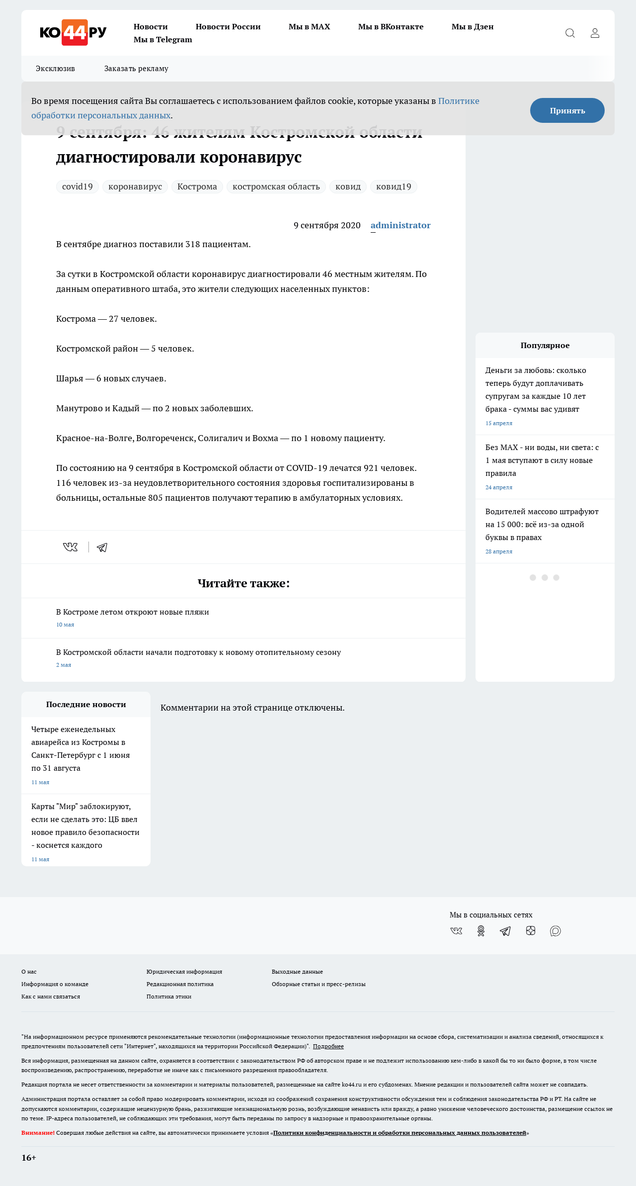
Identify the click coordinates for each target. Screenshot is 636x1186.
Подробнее (328, 1046)
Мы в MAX (309, 26)
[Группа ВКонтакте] (456, 931)
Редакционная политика (180, 984)
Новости (151, 26)
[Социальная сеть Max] (555, 931)
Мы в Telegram (163, 39)
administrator (401, 225)
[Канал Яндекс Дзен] (530, 931)
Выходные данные (297, 971)
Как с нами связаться (50, 996)
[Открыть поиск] (570, 33)
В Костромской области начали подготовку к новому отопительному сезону (243, 659)
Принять (567, 110)
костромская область (276, 186)
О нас (29, 971)
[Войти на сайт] (595, 33)
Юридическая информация (184, 971)
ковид (348, 186)
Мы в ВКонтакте (391, 26)
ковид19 (393, 186)
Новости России (228, 26)
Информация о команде (54, 984)
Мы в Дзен (473, 26)
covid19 (77, 186)
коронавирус (135, 186)
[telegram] (105, 547)
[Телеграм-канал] (505, 931)
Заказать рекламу (136, 68)
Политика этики (169, 996)
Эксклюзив (56, 68)
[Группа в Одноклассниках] (481, 931)
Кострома (197, 186)
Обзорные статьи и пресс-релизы (319, 984)
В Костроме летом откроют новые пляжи (243, 619)
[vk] (71, 547)
